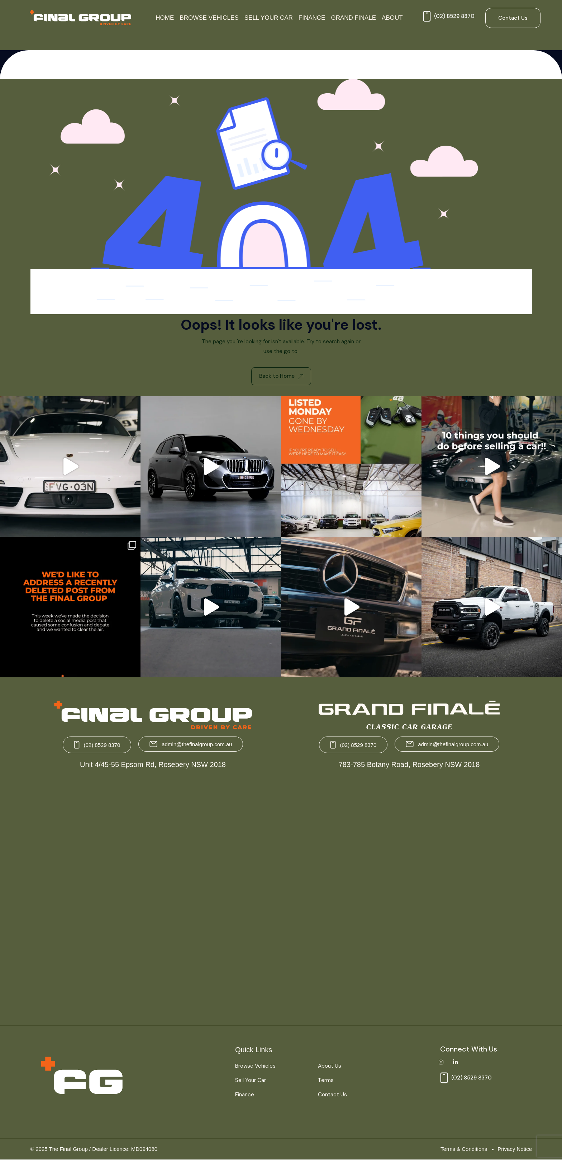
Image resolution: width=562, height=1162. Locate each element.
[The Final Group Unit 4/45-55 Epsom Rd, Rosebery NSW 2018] (153, 896)
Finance (312, 17)
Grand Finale (353, 17)
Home (165, 17)
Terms (326, 1082)
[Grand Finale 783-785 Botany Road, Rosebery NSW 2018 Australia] (408, 896)
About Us (329, 1068)
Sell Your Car (268, 17)
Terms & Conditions (463, 1151)
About (392, 17)
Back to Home (281, 377)
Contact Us (332, 1096)
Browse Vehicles (209, 17)
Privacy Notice (514, 1151)
